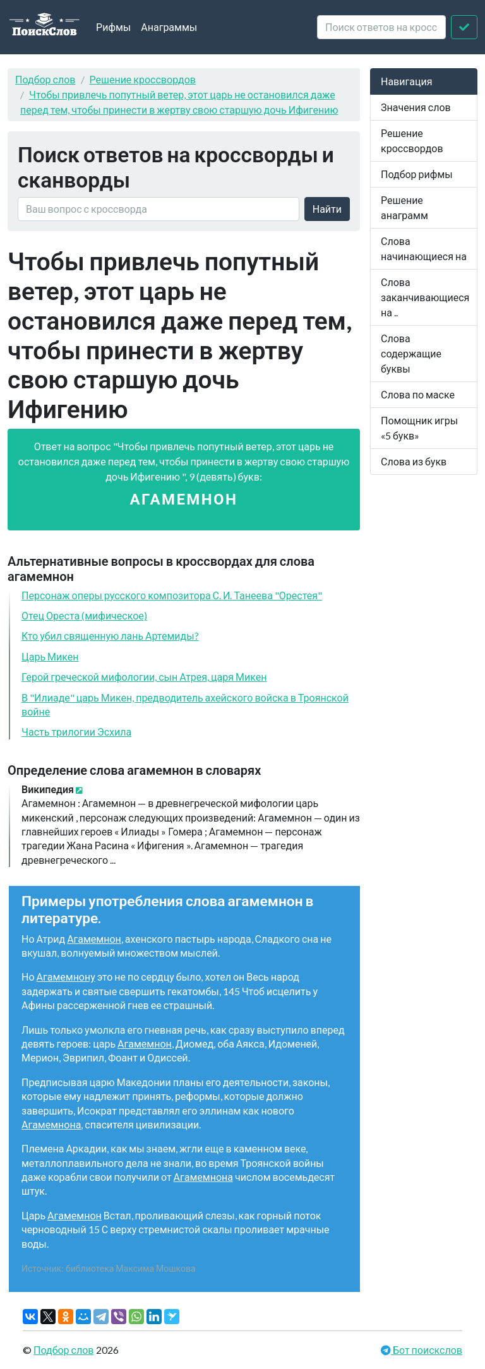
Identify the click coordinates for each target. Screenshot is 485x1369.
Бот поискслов (426, 1350)
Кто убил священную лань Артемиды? (110, 636)
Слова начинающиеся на (424, 248)
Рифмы (113, 27)
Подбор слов (45, 79)
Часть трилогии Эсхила (76, 732)
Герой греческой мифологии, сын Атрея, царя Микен (144, 677)
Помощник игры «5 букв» (419, 427)
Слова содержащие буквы (411, 353)
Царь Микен (50, 656)
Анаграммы (169, 27)
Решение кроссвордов (143, 79)
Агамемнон (94, 939)
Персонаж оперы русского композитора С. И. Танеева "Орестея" (171, 595)
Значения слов (416, 107)
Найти (327, 209)
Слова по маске (418, 394)
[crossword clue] (381, 27)
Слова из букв (413, 461)
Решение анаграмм (404, 207)
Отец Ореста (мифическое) (84, 615)
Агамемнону (66, 977)
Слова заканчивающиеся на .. (425, 297)
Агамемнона (51, 1124)
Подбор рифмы (417, 174)
